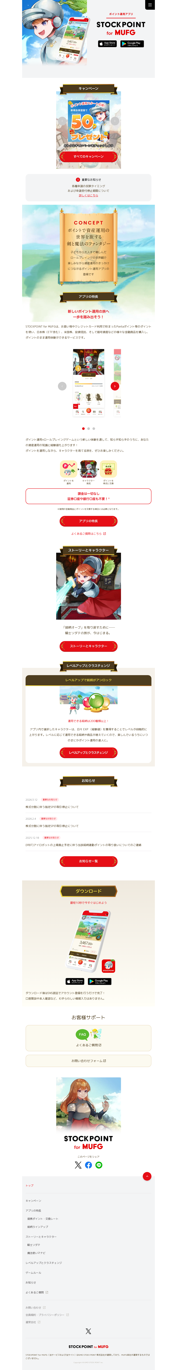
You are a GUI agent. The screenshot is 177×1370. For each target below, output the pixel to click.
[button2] (93, 428)
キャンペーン (33, 1200)
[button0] (83, 428)
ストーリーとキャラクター (41, 1236)
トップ (29, 1185)
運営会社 (33, 1322)
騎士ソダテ (33, 1245)
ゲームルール (33, 1272)
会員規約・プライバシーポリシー (47, 1315)
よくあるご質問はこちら (88, 533)
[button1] (88, 428)
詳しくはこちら (88, 195)
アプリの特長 (33, 1210)
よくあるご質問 (37, 1292)
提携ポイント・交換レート (42, 1218)
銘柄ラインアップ (37, 1227)
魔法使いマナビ (36, 1253)
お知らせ (31, 1282)
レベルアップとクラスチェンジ (44, 1263)
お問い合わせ (36, 1307)
